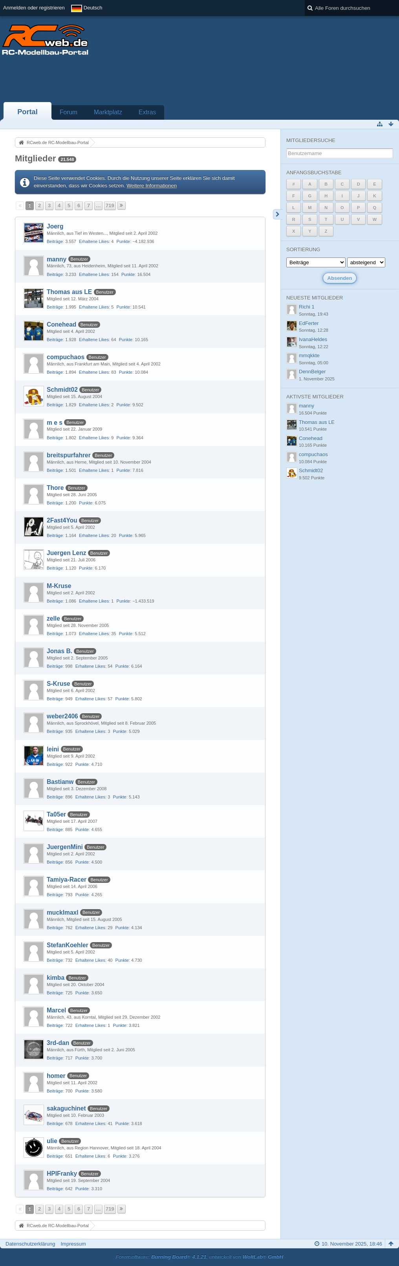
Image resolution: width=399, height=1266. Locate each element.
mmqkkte (309, 355)
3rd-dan (58, 1042)
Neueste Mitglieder (314, 298)
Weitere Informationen (151, 185)
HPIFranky (62, 1173)
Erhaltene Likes (94, 241)
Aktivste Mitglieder (315, 397)
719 (110, 205)
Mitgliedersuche (310, 140)
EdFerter (309, 323)
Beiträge (55, 241)
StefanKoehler (67, 945)
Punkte (123, 241)
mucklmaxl (63, 912)
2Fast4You (62, 520)
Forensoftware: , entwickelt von (199, 1257)
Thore (55, 487)
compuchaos (65, 357)
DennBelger (312, 372)
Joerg (55, 226)
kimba (55, 977)
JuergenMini (65, 847)
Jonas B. (59, 651)
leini (53, 749)
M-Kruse (59, 586)
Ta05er (56, 814)
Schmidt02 (62, 389)
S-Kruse (58, 683)
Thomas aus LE (69, 292)
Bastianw (60, 781)
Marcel (56, 1010)
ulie (52, 1141)
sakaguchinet (66, 1108)
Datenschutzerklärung (30, 1244)
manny (56, 259)
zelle (53, 618)
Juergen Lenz (66, 553)
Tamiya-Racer (66, 879)
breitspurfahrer (69, 455)
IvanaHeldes (313, 339)
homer (56, 1075)
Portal (27, 112)
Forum (68, 112)
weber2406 (62, 716)
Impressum (73, 1244)
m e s (54, 422)
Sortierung (303, 249)
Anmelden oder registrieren (34, 8)
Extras (147, 112)
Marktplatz (108, 112)
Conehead (61, 324)
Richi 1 (307, 307)
